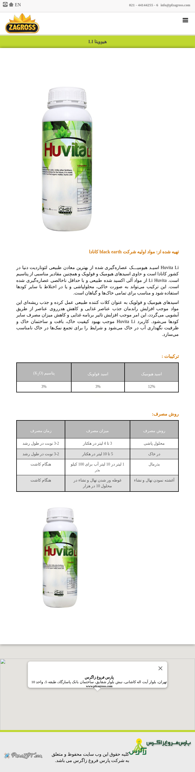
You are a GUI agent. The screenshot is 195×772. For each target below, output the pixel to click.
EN (18, 4)
